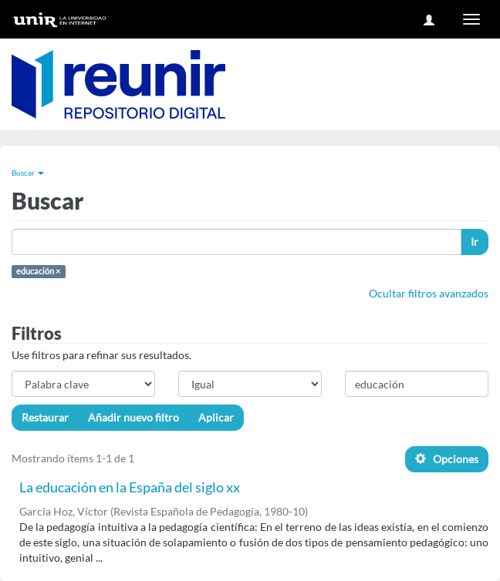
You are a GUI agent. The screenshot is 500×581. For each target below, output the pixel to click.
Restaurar (45, 417)
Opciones (446, 458)
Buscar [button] (28, 172)
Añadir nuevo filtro (133, 417)
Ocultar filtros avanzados (428, 293)
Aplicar (216, 417)
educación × (38, 271)
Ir (474, 241)
